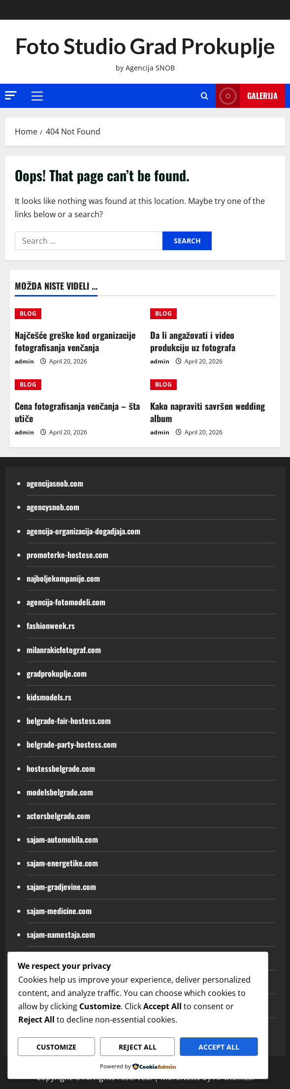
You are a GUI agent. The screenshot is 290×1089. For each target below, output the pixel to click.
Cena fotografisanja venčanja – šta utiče (77, 412)
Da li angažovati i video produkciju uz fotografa (192, 341)
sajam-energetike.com (62, 863)
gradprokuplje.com (57, 673)
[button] (11, 95)
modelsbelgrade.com (60, 792)
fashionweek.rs (51, 625)
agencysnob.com (53, 507)
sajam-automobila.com (62, 839)
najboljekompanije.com (63, 578)
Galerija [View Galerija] (247, 96)
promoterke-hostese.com (67, 555)
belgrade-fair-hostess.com (69, 720)
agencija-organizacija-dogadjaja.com (83, 531)
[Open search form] (204, 95)
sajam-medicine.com (59, 911)
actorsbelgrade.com (58, 816)
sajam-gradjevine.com (61, 886)
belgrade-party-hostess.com (72, 744)
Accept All (218, 1047)
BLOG (28, 313)
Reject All (138, 1047)
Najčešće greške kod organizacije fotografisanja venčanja (75, 341)
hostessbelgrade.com (61, 768)
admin (24, 361)
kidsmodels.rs (49, 697)
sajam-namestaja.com (61, 934)
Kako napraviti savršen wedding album (207, 412)
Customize (56, 1047)
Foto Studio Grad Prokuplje (145, 46)
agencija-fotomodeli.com (66, 602)
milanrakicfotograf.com (64, 650)
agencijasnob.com (55, 483)
